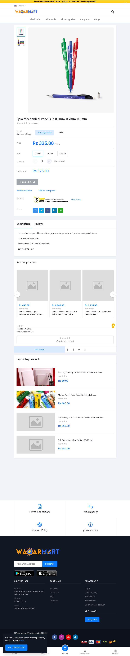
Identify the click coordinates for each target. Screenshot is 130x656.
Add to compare (46, 190)
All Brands (50, 19)
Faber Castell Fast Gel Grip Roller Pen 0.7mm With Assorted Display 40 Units (64, 313)
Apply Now (92, 619)
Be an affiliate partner (95, 604)
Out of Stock (27, 182)
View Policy (76, 199)
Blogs (97, 19)
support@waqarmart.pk (25, 608)
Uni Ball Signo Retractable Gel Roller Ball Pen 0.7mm (81, 417)
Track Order (90, 600)
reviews (39, 223)
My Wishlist (90, 596)
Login (87, 588)
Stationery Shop (24, 134)
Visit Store (39, 349)
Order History (91, 592)
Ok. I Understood (16, 647)
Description (23, 223)
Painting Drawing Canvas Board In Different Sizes (80, 372)
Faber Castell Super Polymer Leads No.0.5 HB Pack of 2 (30, 313)
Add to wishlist (24, 190)
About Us (54, 588)
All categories (68, 19)
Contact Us (54, 592)
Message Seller (45, 132)
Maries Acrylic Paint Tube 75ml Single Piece (77, 395)
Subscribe (49, 563)
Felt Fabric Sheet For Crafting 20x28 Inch (75, 440)
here (22, 640)
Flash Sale (35, 19)
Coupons (84, 19)
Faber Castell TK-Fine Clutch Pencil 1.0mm (98, 313)
